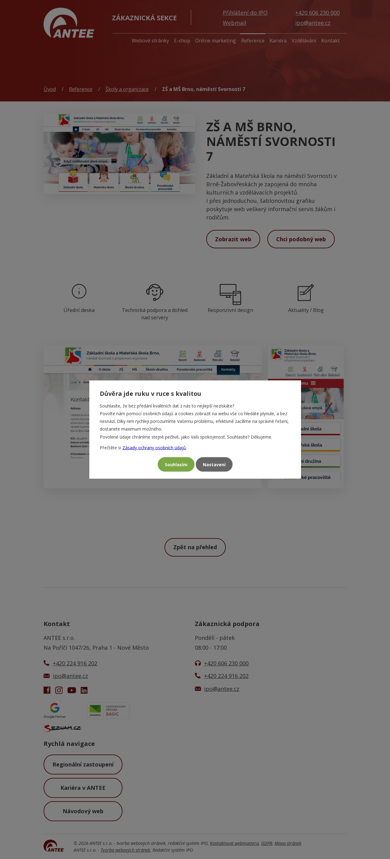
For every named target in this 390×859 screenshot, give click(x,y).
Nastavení (214, 464)
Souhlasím (176, 464)
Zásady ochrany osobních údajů (154, 447)
